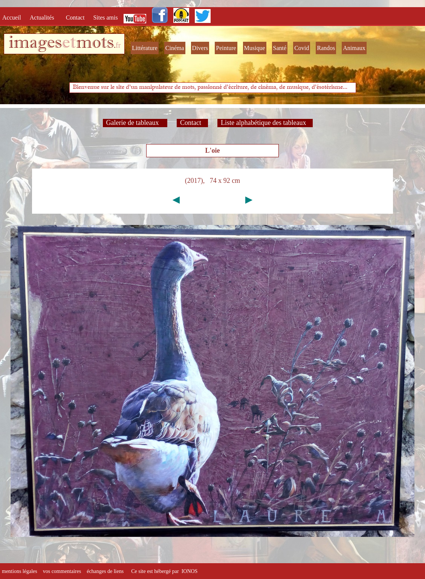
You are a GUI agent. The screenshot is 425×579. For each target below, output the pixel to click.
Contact (76, 17)
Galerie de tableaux (135, 122)
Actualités (44, 17)
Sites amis (105, 17)
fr (118, 45)
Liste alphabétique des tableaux (265, 122)
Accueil (13, 17)
